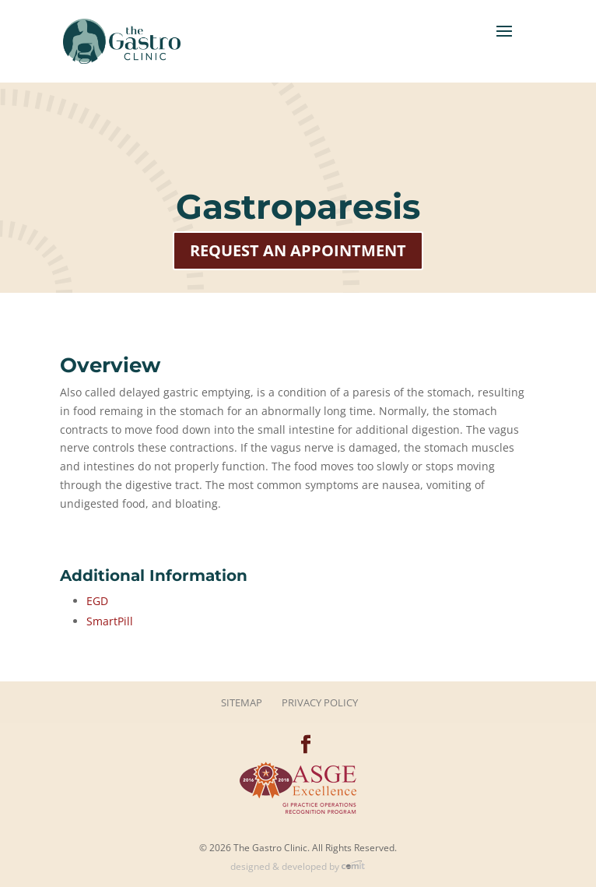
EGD (97, 600)
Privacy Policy (320, 702)
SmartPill (109, 621)
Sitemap (241, 702)
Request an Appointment (298, 250)
